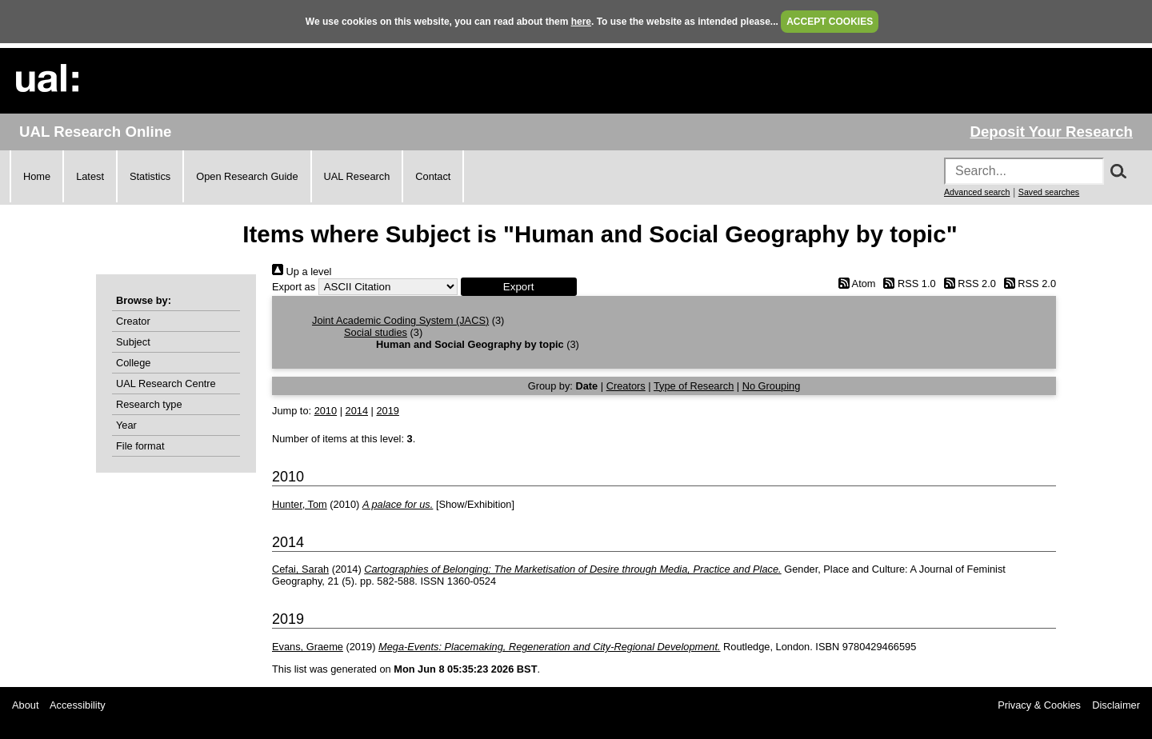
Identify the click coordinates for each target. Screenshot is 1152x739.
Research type (149, 404)
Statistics (150, 176)
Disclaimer (1116, 705)
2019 (387, 411)
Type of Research (694, 386)
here (581, 21)
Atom (854, 284)
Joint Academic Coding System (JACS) (400, 320)
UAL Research (357, 176)
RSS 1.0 (907, 284)
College (133, 363)
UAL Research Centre (166, 383)
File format (140, 446)
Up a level (301, 272)
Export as (293, 287)
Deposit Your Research (1051, 131)
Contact (432, 176)
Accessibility (78, 705)
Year (126, 425)
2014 (357, 411)
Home (36, 176)
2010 (325, 411)
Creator (133, 321)
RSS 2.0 (967, 284)
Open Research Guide (247, 176)
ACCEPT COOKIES (829, 21)
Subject (133, 342)
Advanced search (977, 192)
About (25, 705)
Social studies (375, 332)
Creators (626, 386)
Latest (90, 176)
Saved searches (1048, 192)
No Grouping (771, 386)
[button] (519, 287)
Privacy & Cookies (1039, 705)
